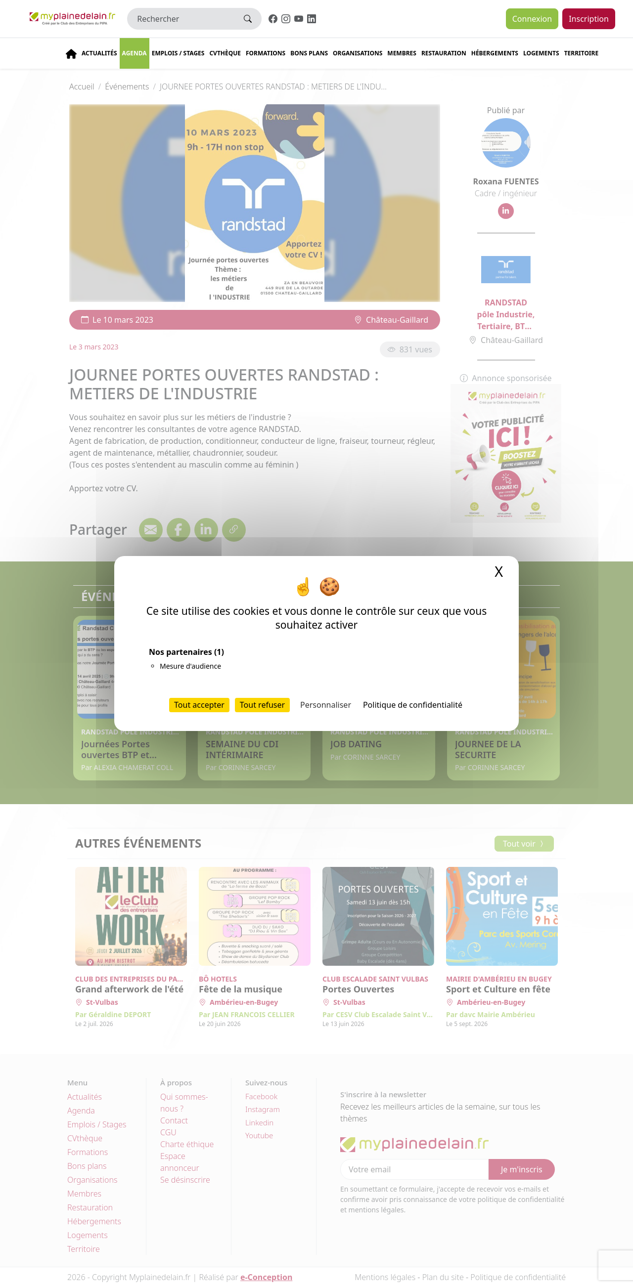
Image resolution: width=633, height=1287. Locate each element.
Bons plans (309, 53)
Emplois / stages (178, 53)
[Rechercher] (180, 19)
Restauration (443, 53)
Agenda (134, 53)
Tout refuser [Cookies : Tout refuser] (262, 704)
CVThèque (225, 53)
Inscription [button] (589, 18)
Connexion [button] (532, 18)
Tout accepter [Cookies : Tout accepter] (199, 704)
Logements (541, 53)
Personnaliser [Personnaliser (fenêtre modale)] (325, 704)
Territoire (581, 53)
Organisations (357, 53)
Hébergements (494, 53)
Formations (265, 53)
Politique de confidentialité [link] (412, 704)
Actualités (99, 53)
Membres (401, 53)
